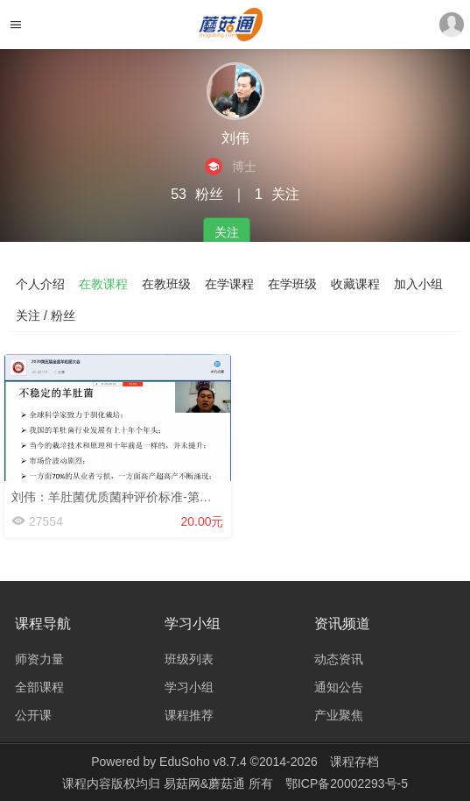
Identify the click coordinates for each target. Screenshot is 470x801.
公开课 (33, 715)
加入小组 (418, 284)
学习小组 (189, 687)
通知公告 (338, 687)
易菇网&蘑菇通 (206, 783)
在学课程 (229, 284)
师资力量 (39, 659)
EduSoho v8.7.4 (203, 762)
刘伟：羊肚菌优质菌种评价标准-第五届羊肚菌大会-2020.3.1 (174, 497)
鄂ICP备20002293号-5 (346, 783)
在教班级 (166, 284)
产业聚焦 (338, 715)
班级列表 (189, 659)
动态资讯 (338, 659)
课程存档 (354, 762)
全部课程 (39, 687)
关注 (226, 232)
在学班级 (292, 284)
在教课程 (103, 284)
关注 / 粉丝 (45, 315)
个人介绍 (40, 284)
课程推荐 (189, 715)
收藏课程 (355, 284)
